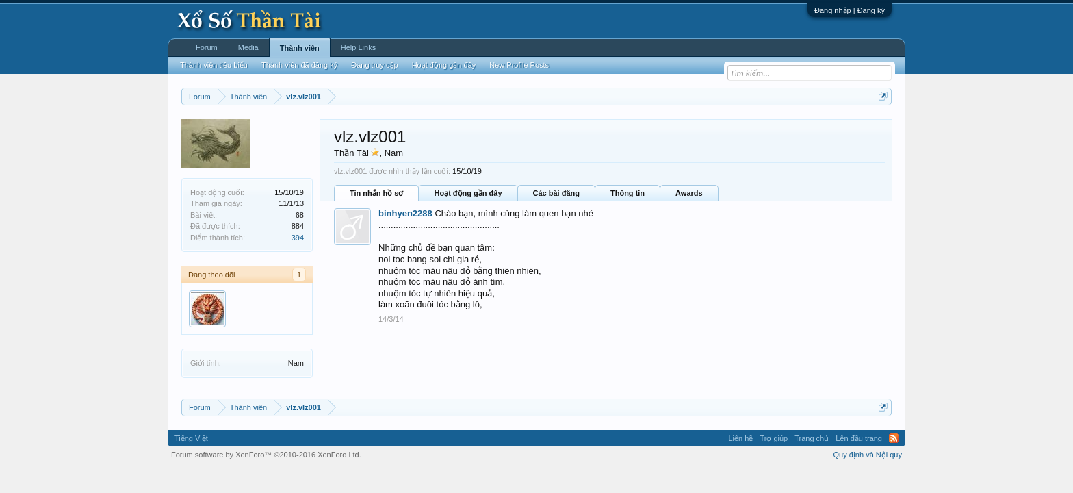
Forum (207, 47)
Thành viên (300, 48)
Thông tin (627, 193)
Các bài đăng (556, 193)
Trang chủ (811, 438)
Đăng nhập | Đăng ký (849, 10)
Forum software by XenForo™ (266, 455)
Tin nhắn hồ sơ (376, 193)
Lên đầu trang (859, 438)
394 (298, 237)
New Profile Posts (519, 65)
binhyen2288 (405, 213)
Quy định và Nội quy (868, 455)
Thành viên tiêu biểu (214, 65)
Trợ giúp (774, 438)
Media (248, 47)
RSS (894, 438)
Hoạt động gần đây (468, 193)
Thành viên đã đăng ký (299, 65)
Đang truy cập (374, 65)
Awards (689, 193)
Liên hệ (740, 438)
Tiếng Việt (191, 438)
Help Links (358, 47)
